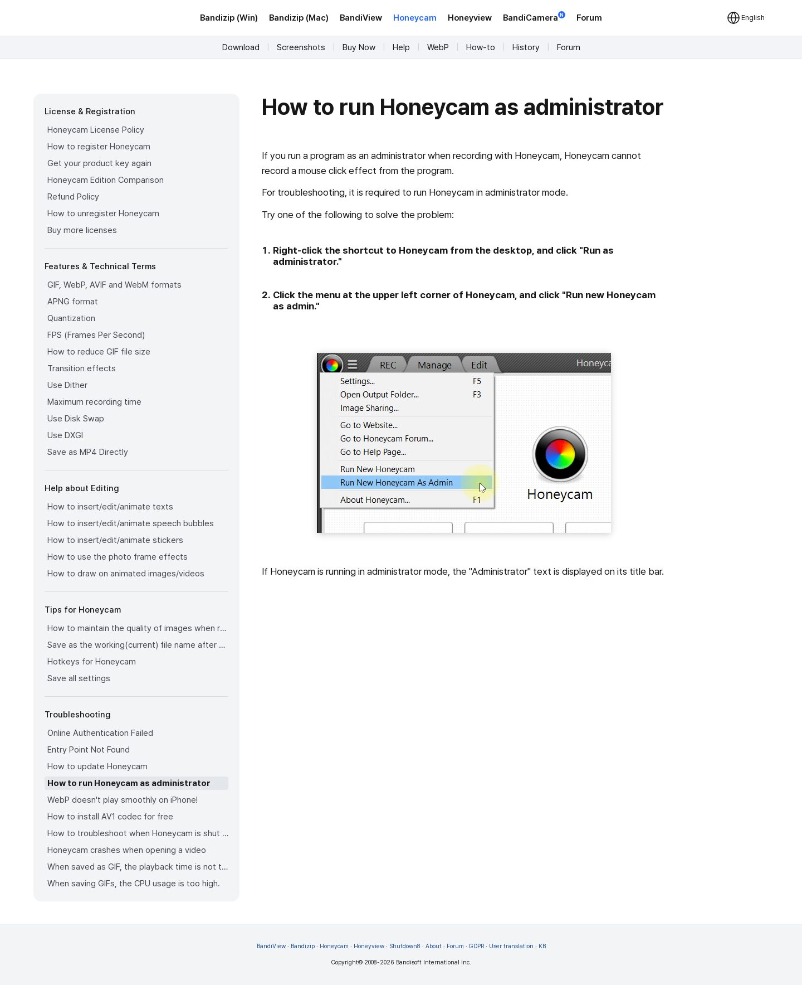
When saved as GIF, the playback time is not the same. (137, 867)
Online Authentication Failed (100, 733)
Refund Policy (73, 197)
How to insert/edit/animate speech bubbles (130, 523)
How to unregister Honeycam (103, 213)
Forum (589, 18)
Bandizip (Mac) (299, 18)
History (526, 47)
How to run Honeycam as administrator (129, 783)
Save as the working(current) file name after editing (137, 645)
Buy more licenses (82, 230)
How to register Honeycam (98, 147)
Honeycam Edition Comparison (105, 180)
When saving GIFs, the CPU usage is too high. (133, 884)
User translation (511, 946)
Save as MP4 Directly (87, 452)
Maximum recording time (94, 402)
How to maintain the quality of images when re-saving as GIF (137, 628)
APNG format (72, 302)
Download (241, 47)
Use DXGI (65, 435)
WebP (438, 47)
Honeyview (470, 18)
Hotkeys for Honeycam (91, 662)
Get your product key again (99, 163)
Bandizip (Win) (229, 18)
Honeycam (415, 18)
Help (401, 47)
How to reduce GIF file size (98, 352)
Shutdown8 (404, 946)
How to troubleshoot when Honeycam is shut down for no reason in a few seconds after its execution (137, 833)
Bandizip (303, 946)
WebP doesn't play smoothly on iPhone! (122, 800)
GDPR (476, 946)
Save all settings (78, 678)
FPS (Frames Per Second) (96, 335)
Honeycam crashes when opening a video (126, 850)
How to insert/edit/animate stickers (115, 540)
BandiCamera (534, 17)
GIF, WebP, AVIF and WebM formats (114, 285)
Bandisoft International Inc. (433, 962)
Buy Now (359, 47)
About (434, 946)
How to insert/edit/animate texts (110, 507)
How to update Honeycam (97, 766)
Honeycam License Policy (95, 130)
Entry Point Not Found (88, 750)
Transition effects (81, 368)
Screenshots (301, 47)
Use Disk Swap (75, 419)
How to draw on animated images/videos (125, 574)
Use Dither (67, 385)
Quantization (71, 318)
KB (542, 946)
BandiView (361, 18)
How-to (480, 47)
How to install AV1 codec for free (110, 817)
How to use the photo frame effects (117, 557)
